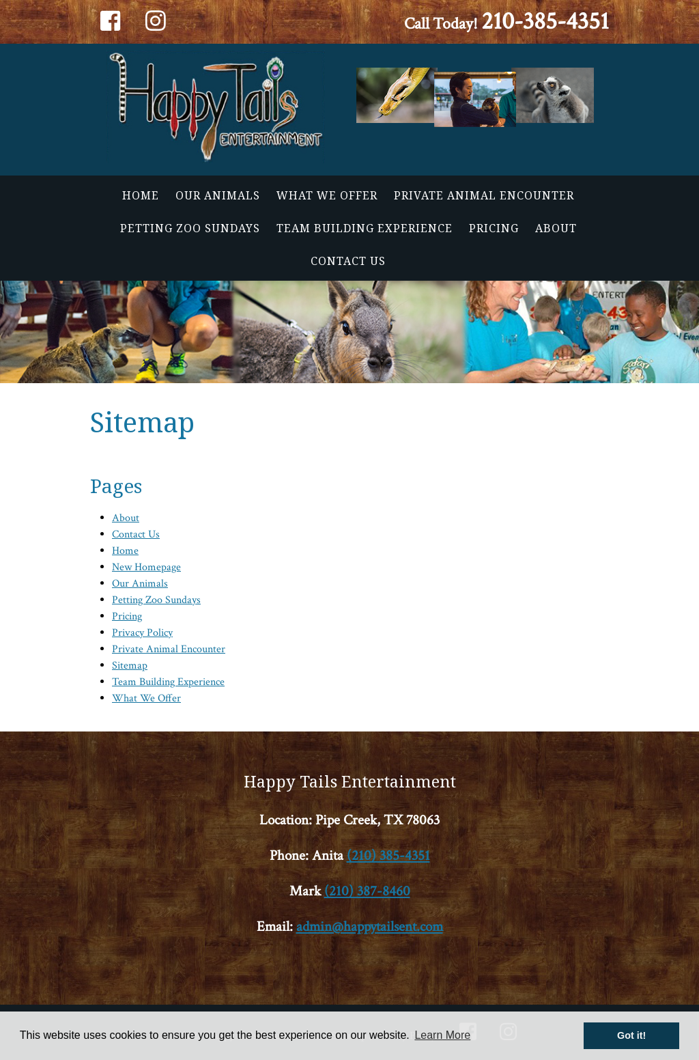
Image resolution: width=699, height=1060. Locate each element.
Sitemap (129, 665)
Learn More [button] (442, 1035)
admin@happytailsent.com (369, 926)
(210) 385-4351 (388, 855)
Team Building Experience (364, 228)
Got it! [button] (631, 1035)
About (556, 228)
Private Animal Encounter (484, 195)
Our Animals (217, 195)
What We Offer (326, 195)
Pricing (494, 228)
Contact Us (348, 260)
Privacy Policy (142, 633)
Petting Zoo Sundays (190, 228)
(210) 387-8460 (367, 891)
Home (140, 195)
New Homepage (146, 567)
